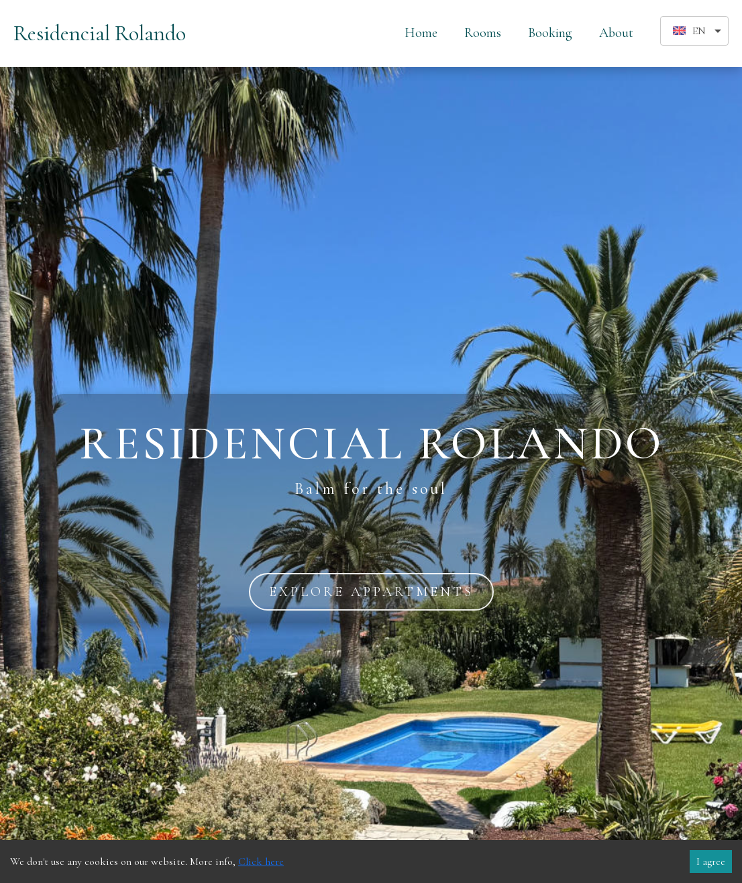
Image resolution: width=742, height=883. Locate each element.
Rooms (482, 33)
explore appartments (371, 592)
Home (421, 33)
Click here (261, 861)
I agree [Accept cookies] (710, 861)
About (616, 33)
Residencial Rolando (99, 33)
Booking (550, 33)
